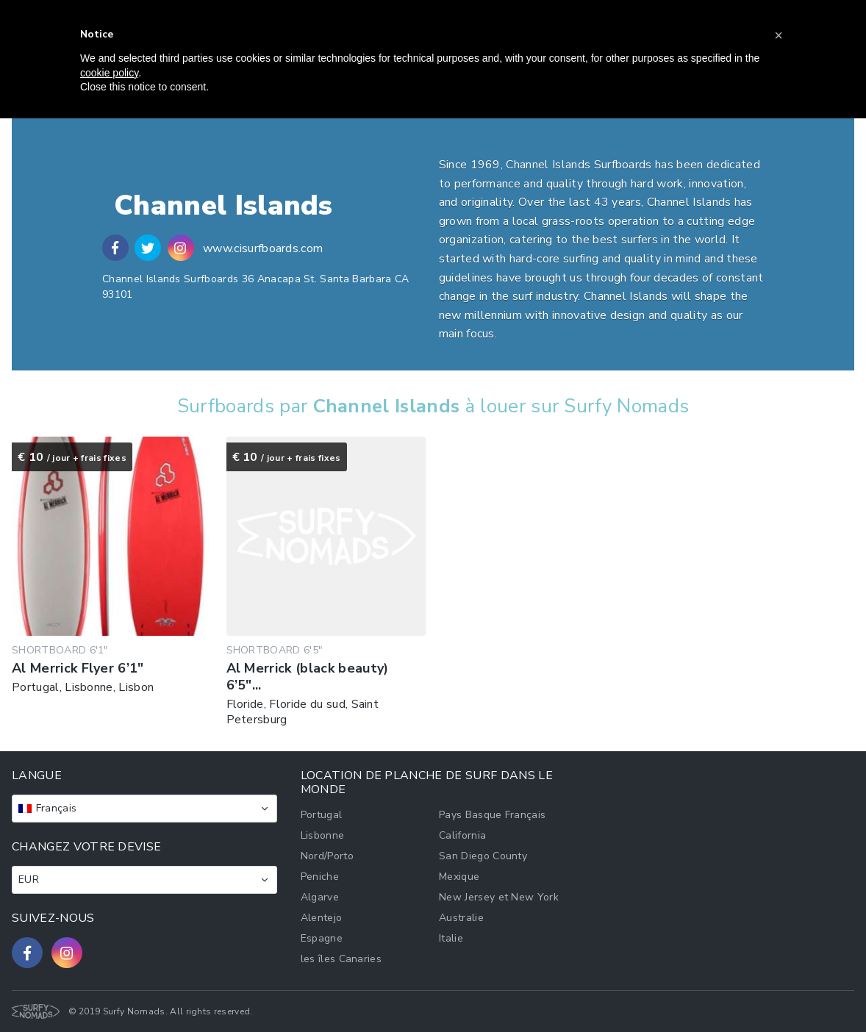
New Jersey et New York (499, 897)
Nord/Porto (327, 856)
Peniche (320, 877)
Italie (451, 938)
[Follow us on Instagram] (66, 952)
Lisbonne (323, 835)
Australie (461, 918)
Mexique (459, 877)
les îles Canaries (341, 959)
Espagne (322, 938)
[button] (778, 35)
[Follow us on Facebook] (27, 952)
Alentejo (322, 918)
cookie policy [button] (109, 73)
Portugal (322, 815)
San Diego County (483, 856)
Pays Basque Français (492, 815)
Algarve (320, 897)
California (462, 835)
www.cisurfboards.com (263, 248)
